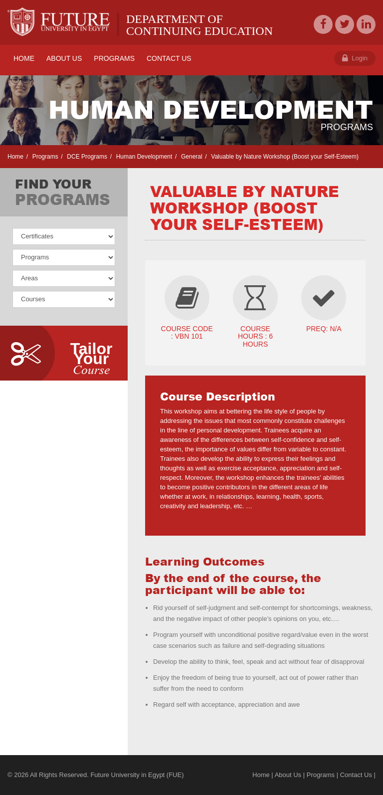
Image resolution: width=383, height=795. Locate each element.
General (191, 156)
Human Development (143, 156)
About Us (288, 775)
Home (15, 156)
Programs (44, 156)
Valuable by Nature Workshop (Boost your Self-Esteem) (284, 156)
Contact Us (356, 775)
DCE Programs (86, 156)
